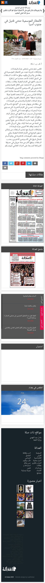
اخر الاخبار (41, 299)
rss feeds (2, 2)
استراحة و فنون (27, 467)
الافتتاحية (37, 458)
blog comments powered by (32, 157)
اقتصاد (39, 470)
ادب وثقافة (27, 453)
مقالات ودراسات (38, 467)
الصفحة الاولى (38, 454)
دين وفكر (27, 463)
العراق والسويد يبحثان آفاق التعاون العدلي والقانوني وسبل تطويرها (20, 328)
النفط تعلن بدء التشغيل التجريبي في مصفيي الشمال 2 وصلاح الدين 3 (20, 316)
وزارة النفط (37, 440)
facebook (6, 2)
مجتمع (39, 473)
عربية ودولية (37, 58)
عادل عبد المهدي (35, 437)
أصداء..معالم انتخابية (29, 296)
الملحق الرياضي (28, 457)
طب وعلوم (27, 460)
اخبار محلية (37, 460)
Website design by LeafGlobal (24, 577)
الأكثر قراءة (41, 312)
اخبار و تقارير (36, 463)
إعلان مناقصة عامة (30, 306)
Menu (42, 32)
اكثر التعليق (41, 324)
